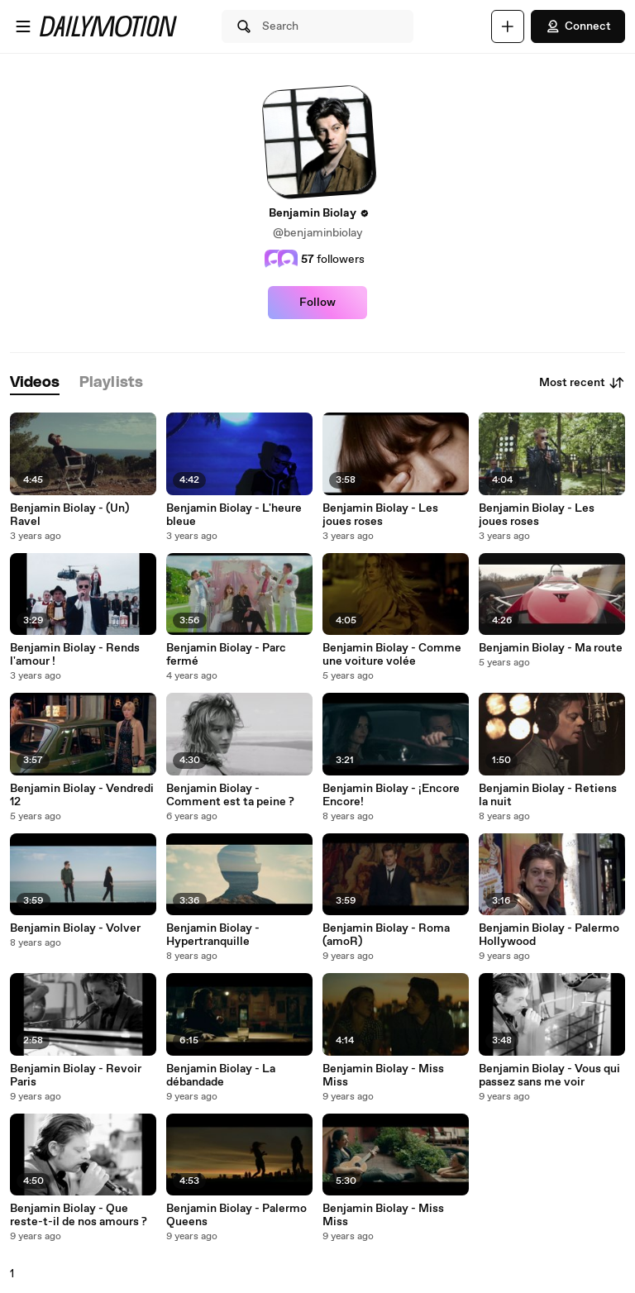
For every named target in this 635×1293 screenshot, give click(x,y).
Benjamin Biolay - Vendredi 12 (82, 795)
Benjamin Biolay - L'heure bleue (234, 515)
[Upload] (507, 26)
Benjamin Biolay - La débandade (220, 1075)
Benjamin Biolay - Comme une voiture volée (391, 655)
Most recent (582, 383)
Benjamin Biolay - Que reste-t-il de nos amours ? (78, 1215)
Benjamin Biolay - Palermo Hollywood (549, 935)
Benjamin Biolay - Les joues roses (380, 515)
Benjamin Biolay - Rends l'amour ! (75, 655)
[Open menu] (23, 26)
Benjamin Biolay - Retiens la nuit (548, 795)
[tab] (35, 383)
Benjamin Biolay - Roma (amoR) (386, 935)
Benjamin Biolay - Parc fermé (226, 655)
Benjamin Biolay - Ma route (551, 648)
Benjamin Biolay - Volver (75, 928)
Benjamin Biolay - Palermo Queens (236, 1215)
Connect (578, 26)
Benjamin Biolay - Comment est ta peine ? (230, 795)
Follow (317, 302)
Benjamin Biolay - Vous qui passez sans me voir (549, 1075)
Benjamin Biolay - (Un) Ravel (69, 515)
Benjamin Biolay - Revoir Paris (75, 1075)
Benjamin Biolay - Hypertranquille (213, 935)
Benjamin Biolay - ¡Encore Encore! (391, 795)
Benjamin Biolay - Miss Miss (383, 1075)
